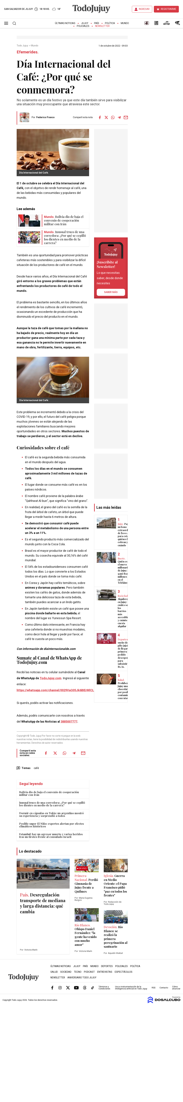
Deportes (107, 966)
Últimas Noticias (65, 23)
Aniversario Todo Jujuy (81, 977)
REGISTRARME (168, 9)
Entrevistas (104, 972)
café (36, 768)
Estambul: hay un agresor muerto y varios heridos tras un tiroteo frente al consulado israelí (51, 835)
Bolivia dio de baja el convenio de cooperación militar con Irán (49, 793)
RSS (153, 987)
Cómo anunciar (176, 987)
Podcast (89, 972)
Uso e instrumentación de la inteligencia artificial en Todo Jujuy (131, 987)
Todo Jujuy (23, 45)
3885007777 (69, 721)
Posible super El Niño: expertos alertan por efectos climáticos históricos (51, 825)
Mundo (125, 23)
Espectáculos (123, 972)
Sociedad (65, 972)
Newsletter (102, 26)
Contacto (164, 987)
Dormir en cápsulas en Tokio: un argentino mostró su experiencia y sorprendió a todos (51, 814)
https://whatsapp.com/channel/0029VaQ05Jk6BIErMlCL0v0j (58, 690)
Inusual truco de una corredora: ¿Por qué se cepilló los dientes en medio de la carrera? (52, 804)
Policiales (83, 26)
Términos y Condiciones (104, 987)
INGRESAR (144, 9)
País (96, 23)
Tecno (77, 972)
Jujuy (84, 23)
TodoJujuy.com (50, 678)
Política (110, 23)
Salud (54, 972)
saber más (111, 292)
